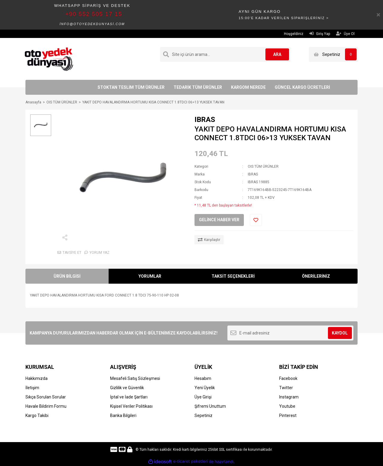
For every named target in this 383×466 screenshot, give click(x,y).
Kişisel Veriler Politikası (131, 406)
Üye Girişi (203, 397)
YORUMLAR (150, 276)
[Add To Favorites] (256, 220)
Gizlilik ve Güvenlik (127, 387)
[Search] (225, 54)
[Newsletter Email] (290, 333)
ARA (277, 54)
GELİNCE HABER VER (219, 219)
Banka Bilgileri (123, 415)
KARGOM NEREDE (248, 87)
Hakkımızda (36, 378)
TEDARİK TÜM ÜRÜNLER (198, 87)
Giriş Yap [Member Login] (319, 33)
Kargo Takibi (36, 415)
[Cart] (333, 54)
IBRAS (204, 119)
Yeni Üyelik (204, 387)
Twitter (286, 387)
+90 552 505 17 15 (93, 14)
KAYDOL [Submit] (340, 333)
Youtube (287, 406)
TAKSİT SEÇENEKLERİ (233, 276)
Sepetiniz (203, 415)
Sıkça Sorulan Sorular (45, 397)
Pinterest (288, 415)
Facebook (288, 378)
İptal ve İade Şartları (129, 397)
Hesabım (202, 378)
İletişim (32, 387)
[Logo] (49, 58)
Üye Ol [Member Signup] (345, 33)
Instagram (289, 397)
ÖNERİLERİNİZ (316, 276)
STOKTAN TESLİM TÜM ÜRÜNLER (131, 87)
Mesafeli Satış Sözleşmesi (135, 378)
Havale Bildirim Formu (45, 406)
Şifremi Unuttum (210, 406)
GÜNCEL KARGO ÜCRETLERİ (302, 87)
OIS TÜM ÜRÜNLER (263, 166)
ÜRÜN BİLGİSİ (67, 276)
